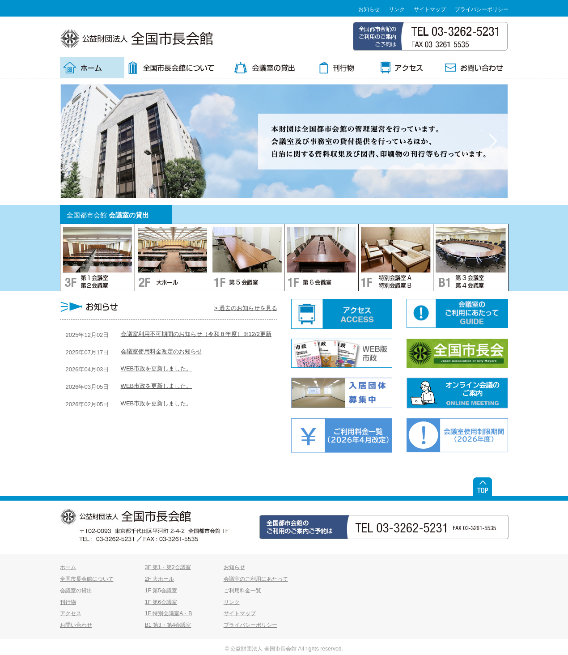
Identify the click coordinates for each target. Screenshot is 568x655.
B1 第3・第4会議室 (168, 625)
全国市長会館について (87, 579)
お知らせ (369, 9)
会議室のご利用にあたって (256, 579)
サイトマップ (430, 9)
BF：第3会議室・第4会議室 (471, 257)
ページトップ (482, 486)
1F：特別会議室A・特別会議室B (395, 257)
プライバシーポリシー (482, 9)
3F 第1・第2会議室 (168, 567)
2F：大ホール (172, 257)
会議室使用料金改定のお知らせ (161, 351)
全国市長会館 (136, 38)
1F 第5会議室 (161, 590)
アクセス (70, 613)
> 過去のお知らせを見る (245, 308)
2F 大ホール (159, 579)
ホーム (68, 567)
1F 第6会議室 (161, 602)
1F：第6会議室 (321, 257)
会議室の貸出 (76, 590)
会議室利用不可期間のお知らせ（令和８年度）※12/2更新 (196, 334)
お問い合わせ (76, 625)
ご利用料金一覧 (242, 590)
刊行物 (68, 602)
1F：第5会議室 (247, 257)
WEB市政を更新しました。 (156, 368)
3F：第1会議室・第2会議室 (97, 257)
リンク (397, 9)
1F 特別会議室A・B (168, 613)
